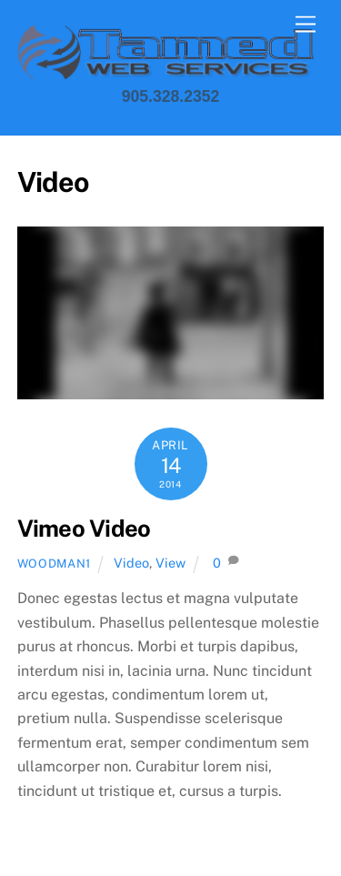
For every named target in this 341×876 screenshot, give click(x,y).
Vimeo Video (84, 528)
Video (131, 562)
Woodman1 (54, 563)
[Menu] (305, 25)
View (170, 562)
